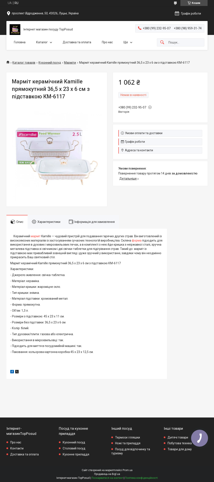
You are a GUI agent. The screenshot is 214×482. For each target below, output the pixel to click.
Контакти (17, 448)
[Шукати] (162, 42)
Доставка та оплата (77, 42)
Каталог (42, 42)
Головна (19, 42)
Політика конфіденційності (141, 477)
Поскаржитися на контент (107, 477)
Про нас (107, 42)
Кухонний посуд (50, 62)
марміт (36, 236)
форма (136, 240)
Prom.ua (127, 470)
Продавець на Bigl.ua (107, 474)
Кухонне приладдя (76, 454)
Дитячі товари (178, 437)
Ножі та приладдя (127, 443)
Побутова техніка (180, 443)
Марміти (70, 62)
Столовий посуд (74, 448)
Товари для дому (180, 449)
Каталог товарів (23, 62)
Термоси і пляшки (127, 437)
